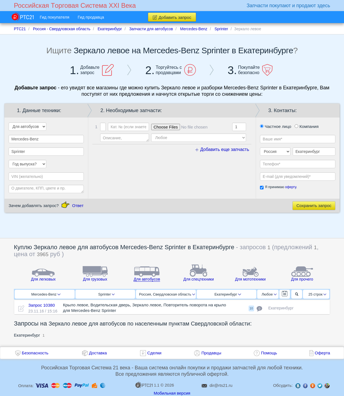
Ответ (78, 205)
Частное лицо (275, 126)
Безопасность (35, 352)
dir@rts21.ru (220, 385)
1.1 (147, 385)
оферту (290, 187)
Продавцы (211, 352)
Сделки (154, 352)
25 (317, 294)
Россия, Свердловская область (167, 294)
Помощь (269, 352)
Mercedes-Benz (45, 294)
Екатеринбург (227, 294)
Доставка (98, 352)
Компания (306, 126)
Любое (269, 294)
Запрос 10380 (41, 305)
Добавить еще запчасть (222, 149)
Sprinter (106, 294)
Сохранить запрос (313, 205)
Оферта (322, 352)
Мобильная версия (172, 393)
